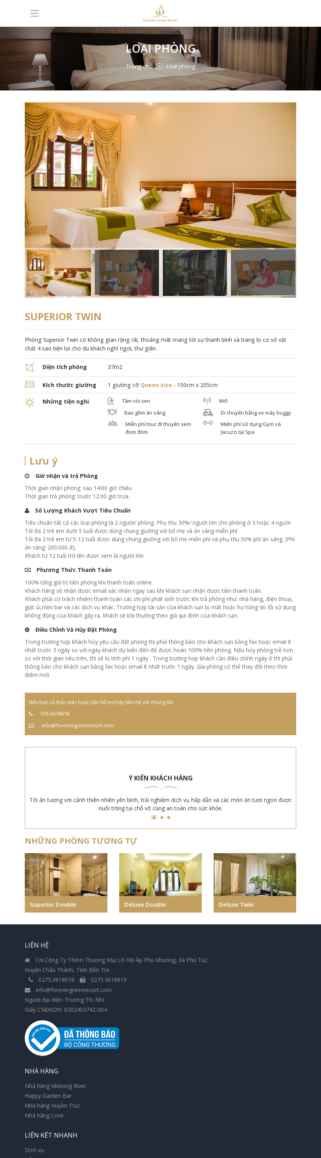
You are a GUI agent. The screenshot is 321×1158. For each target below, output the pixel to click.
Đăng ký (275, 1123)
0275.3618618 (52, 994)
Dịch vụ (34, 1100)
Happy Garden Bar (189, 974)
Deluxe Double (147, 907)
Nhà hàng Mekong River (197, 964)
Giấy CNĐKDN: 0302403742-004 (66, 1023)
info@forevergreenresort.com (68, 1004)
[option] (160, 200)
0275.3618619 (103, 994)
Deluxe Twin (238, 907)
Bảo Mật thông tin (48, 1119)
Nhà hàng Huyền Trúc (194, 984)
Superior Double (55, 907)
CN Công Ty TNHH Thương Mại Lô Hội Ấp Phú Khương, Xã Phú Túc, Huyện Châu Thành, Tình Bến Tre (89, 974)
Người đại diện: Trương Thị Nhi (64, 1014)
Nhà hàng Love (185, 994)
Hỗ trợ (33, 1110)
